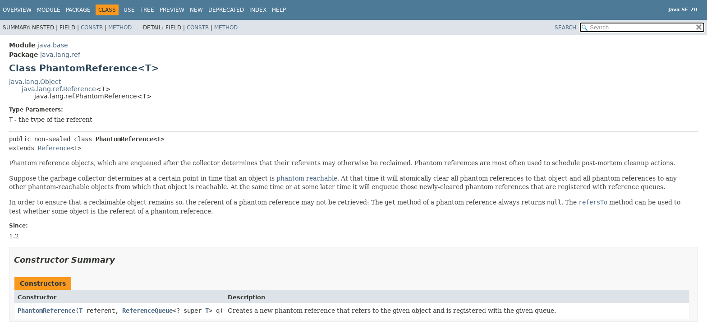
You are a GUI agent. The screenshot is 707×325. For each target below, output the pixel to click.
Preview (172, 10)
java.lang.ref (60, 54)
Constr (92, 27)
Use (129, 10)
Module (48, 10)
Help (279, 10)
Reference (54, 148)
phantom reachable (306, 178)
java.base (52, 45)
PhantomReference (46, 310)
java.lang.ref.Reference (59, 89)
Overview (17, 10)
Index (257, 10)
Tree (147, 10)
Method (120, 27)
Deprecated (226, 10)
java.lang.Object (35, 81)
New (196, 10)
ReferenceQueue (147, 310)
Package (78, 10)
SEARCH (565, 27)
